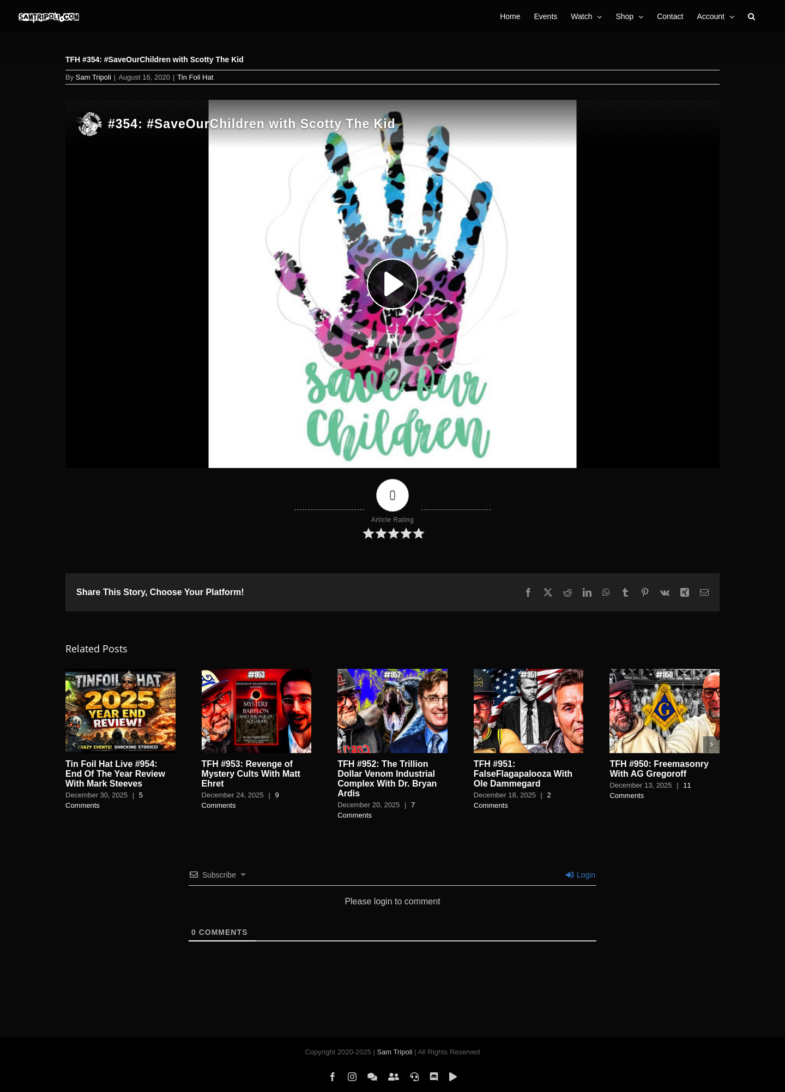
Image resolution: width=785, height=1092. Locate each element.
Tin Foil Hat (195, 77)
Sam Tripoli (93, 77)
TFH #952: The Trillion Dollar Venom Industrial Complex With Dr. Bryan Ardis (387, 778)
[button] (751, 16)
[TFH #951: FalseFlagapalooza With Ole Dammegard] (529, 673)
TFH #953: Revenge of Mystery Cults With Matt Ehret (251, 773)
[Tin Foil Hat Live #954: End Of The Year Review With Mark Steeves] (120, 673)
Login (580, 875)
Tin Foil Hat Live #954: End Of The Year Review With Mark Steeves (115, 773)
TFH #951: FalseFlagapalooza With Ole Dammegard (523, 773)
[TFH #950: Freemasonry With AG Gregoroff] (664, 673)
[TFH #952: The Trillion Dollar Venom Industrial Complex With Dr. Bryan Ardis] (392, 673)
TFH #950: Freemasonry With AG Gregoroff (658, 768)
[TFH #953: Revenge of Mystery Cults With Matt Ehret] (257, 673)
